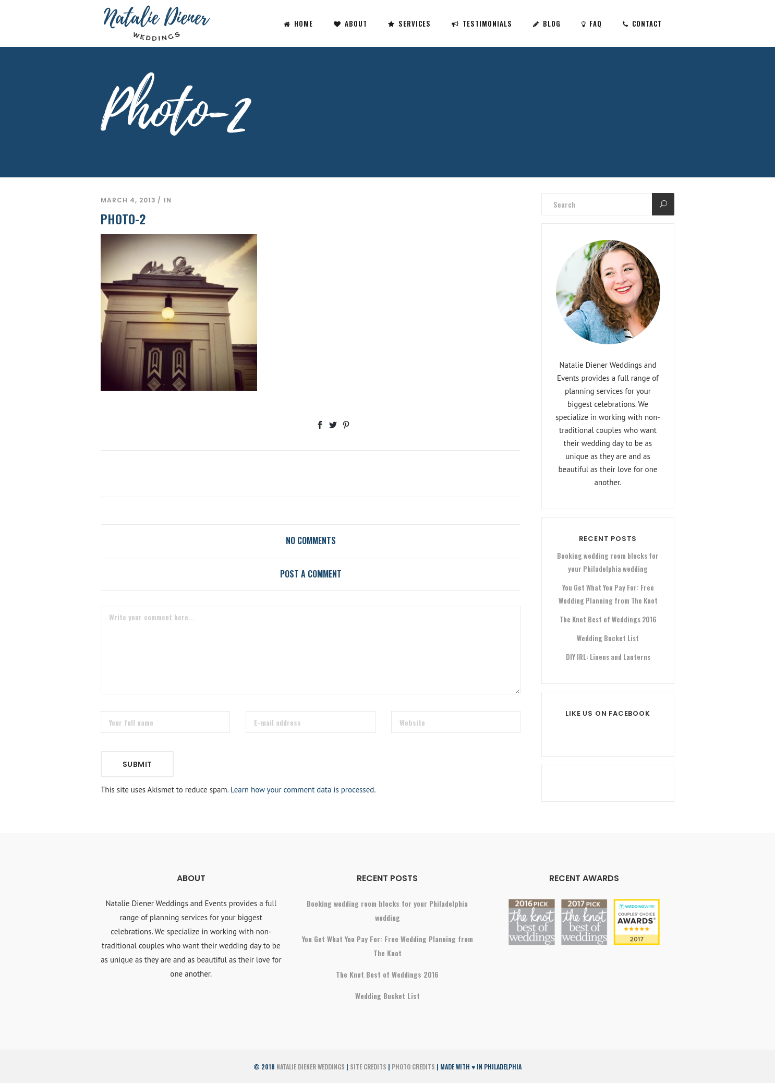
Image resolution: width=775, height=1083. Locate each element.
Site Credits (368, 1066)
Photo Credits (413, 1066)
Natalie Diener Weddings (310, 1066)
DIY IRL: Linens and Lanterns (608, 657)
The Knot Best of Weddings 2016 (608, 619)
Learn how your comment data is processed (302, 790)
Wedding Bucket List (608, 638)
